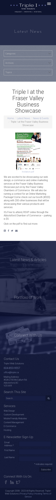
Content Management (14, 422)
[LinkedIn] (5, 230)
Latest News (23, 118)
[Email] (16, 230)
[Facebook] (8, 230)
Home (10, 118)
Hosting (7, 430)
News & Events (41, 118)
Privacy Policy (26, 493)
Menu (48, 2)
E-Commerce (10, 426)
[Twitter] (12, 230)
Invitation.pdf (28, 153)
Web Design (9, 411)
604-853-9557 (12, 368)
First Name (9, 450)
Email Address (9, 444)
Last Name (9, 457)
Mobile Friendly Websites (15, 418)
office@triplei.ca (11, 372)
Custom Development (14, 414)
